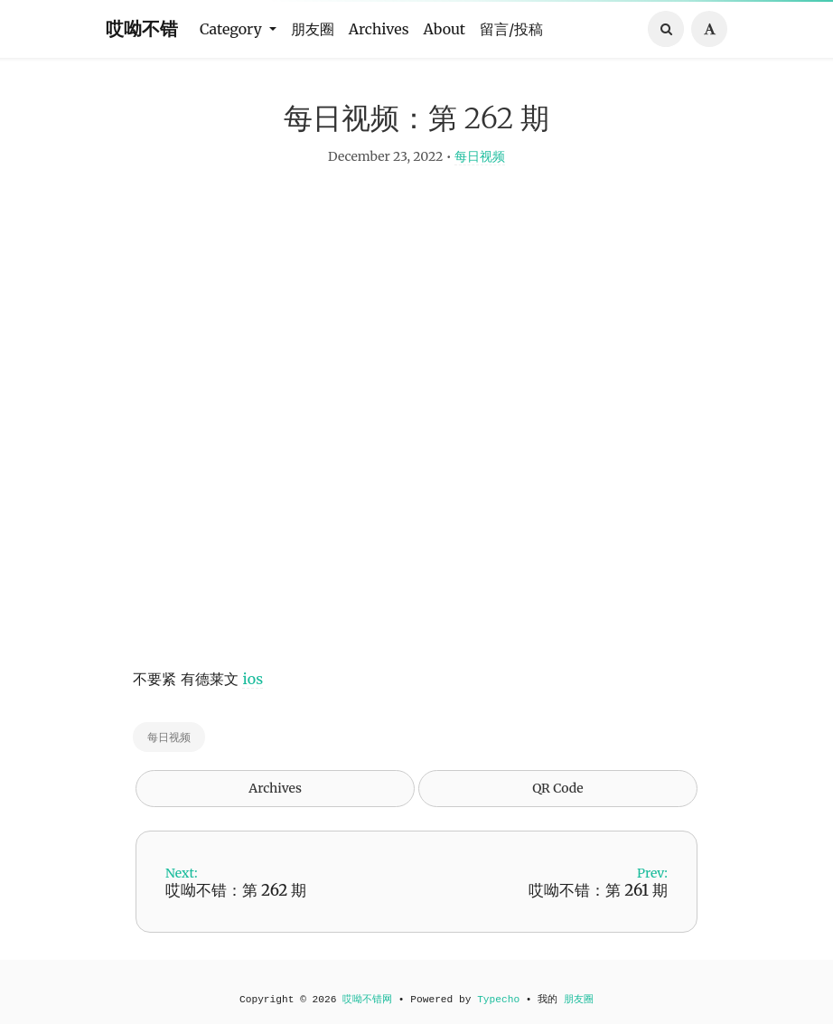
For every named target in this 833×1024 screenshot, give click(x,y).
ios (252, 690)
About (445, 29)
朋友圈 (312, 29)
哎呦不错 (142, 28)
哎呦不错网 (367, 999)
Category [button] (233, 29)
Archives (379, 29)
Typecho (498, 999)
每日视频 (479, 168)
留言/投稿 (511, 29)
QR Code (557, 800)
